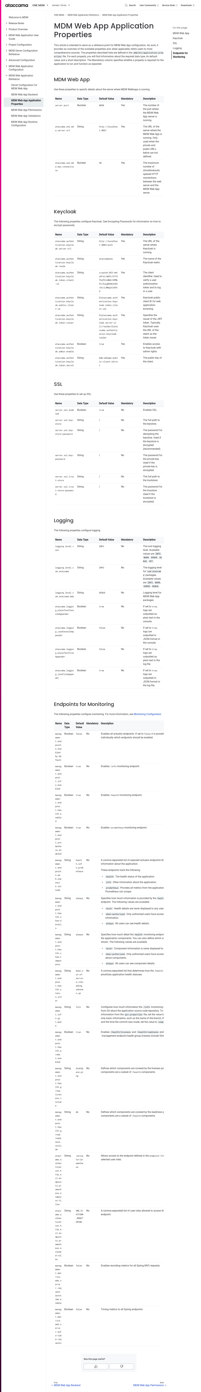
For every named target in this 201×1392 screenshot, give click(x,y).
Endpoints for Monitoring (180, 55)
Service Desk (170, 5)
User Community (149, 5)
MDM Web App (181, 33)
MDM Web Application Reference (21, 77)
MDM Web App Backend (24, 94)
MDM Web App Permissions (26, 109)
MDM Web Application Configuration (21, 68)
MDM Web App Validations (26, 115)
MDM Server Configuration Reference (23, 52)
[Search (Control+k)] (130, 5)
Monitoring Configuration (147, 714)
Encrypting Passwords (120, 221)
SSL (175, 43)
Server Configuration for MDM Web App (24, 87)
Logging (177, 48)
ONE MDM (59, 15)
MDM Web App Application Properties (26, 102)
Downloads (188, 5)
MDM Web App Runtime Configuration (24, 123)
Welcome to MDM (18, 17)
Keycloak (178, 38)
